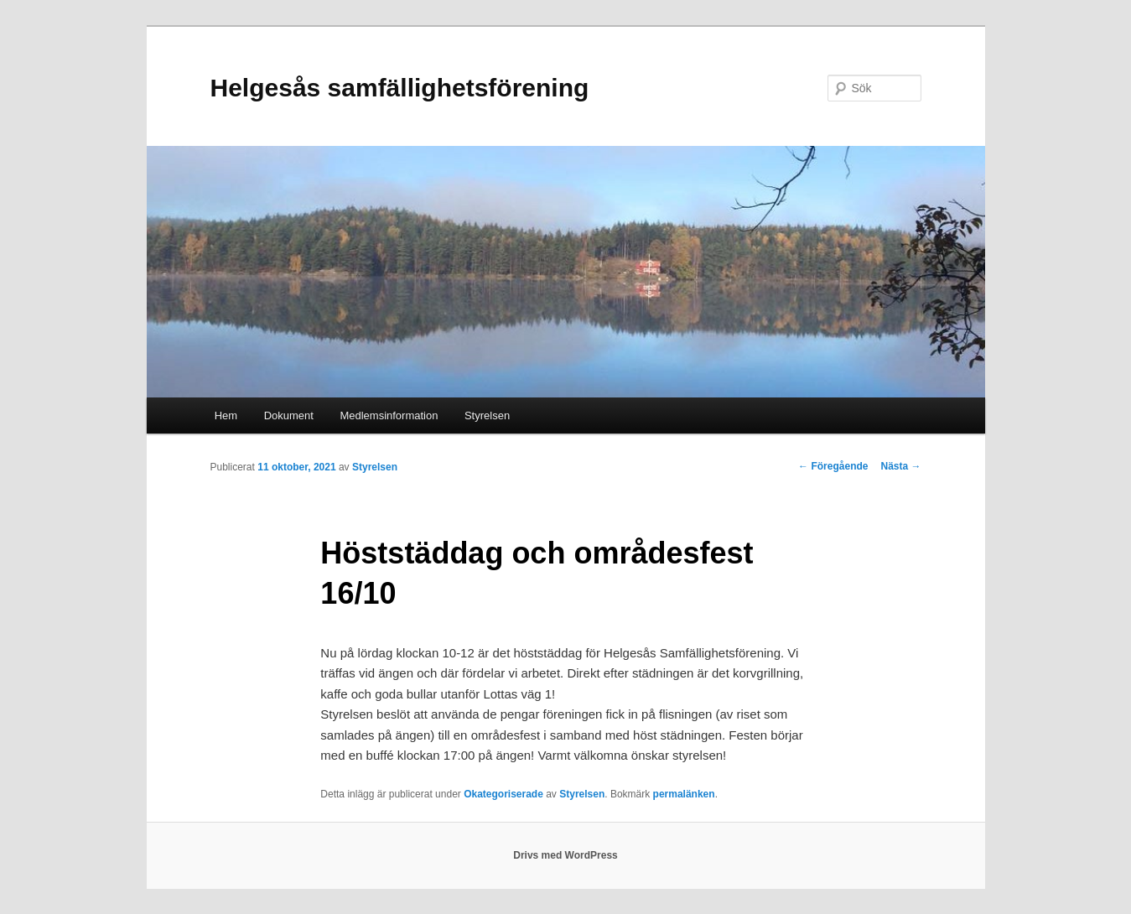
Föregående (833, 466)
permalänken (684, 794)
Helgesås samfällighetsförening (399, 87)
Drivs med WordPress (565, 855)
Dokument (289, 415)
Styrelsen (487, 415)
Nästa (900, 466)
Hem (226, 415)
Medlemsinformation (389, 415)
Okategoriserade (503, 794)
